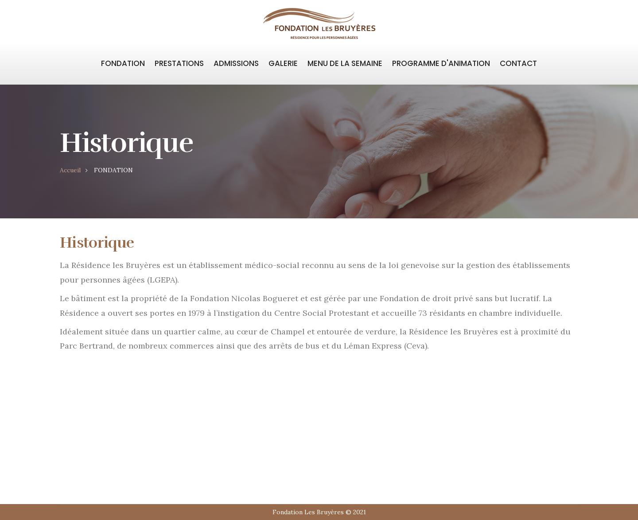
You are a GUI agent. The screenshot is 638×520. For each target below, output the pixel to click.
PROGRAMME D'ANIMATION (441, 63)
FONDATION (123, 63)
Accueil (70, 170)
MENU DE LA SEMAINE (344, 63)
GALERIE (283, 63)
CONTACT (518, 63)
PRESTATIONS (179, 63)
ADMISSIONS (236, 63)
